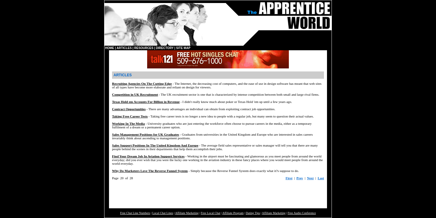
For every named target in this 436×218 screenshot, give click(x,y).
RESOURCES (143, 48)
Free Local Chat (210, 213)
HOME (109, 48)
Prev (299, 178)
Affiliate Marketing (187, 213)
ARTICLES (124, 48)
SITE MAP (183, 48)
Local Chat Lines (162, 213)
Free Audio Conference (302, 213)
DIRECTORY (164, 48)
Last (321, 178)
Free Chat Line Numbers (135, 213)
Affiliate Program (233, 213)
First (289, 178)
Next (310, 178)
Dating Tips (253, 213)
